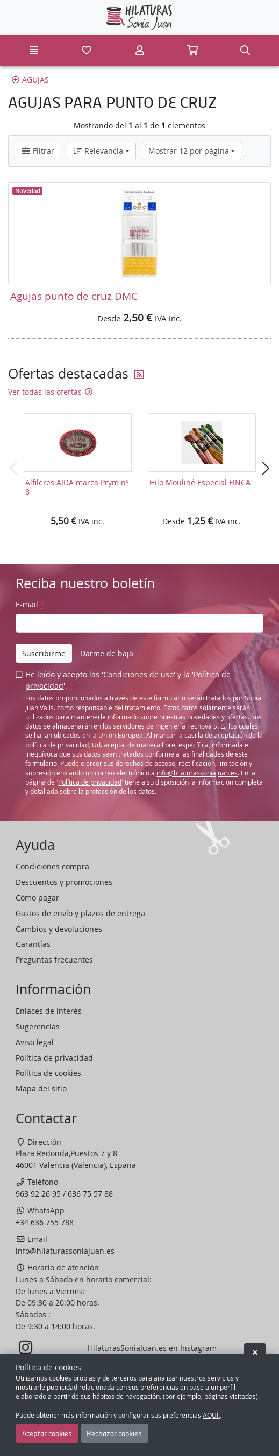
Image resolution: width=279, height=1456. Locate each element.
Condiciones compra (52, 866)
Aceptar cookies (47, 1432)
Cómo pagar (37, 897)
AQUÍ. (211, 1415)
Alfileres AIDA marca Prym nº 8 (76, 487)
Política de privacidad (89, 782)
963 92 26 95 (38, 1194)
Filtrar (37, 151)
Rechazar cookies (114, 1432)
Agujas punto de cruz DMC (74, 296)
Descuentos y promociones (64, 882)
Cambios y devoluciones (59, 929)
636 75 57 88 (90, 1194)
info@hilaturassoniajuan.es (197, 773)
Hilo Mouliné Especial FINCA (200, 482)
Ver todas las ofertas (51, 392)
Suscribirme (44, 653)
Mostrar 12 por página (188, 151)
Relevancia (98, 151)
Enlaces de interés (49, 1011)
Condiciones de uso (138, 674)
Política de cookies (48, 1073)
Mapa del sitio (41, 1088)
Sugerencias (38, 1026)
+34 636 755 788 (45, 1222)
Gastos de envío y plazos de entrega (80, 913)
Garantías (33, 944)
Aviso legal (35, 1042)
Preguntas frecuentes (54, 959)
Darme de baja (106, 653)
